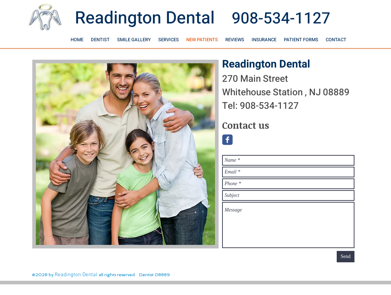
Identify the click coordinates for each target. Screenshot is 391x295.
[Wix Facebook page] (227, 139)
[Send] (345, 256)
